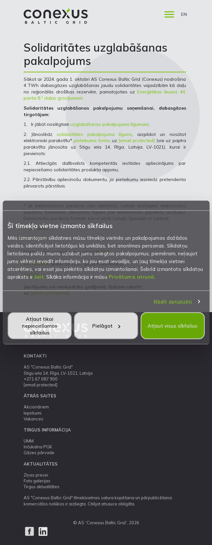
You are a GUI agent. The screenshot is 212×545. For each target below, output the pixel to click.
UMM (29, 440)
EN (184, 14)
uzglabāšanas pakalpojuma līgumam (109, 124)
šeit (39, 277)
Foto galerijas (37, 480)
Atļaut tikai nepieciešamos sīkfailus (39, 326)
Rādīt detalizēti (173, 301)
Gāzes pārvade (39, 452)
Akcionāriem (36, 406)
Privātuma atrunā (131, 277)
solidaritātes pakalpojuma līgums (94, 134)
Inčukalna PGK (38, 446)
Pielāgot (106, 326)
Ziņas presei (36, 475)
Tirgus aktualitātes (42, 486)
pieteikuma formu (92, 140)
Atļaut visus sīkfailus (172, 326)
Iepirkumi (32, 413)
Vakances (33, 418)
